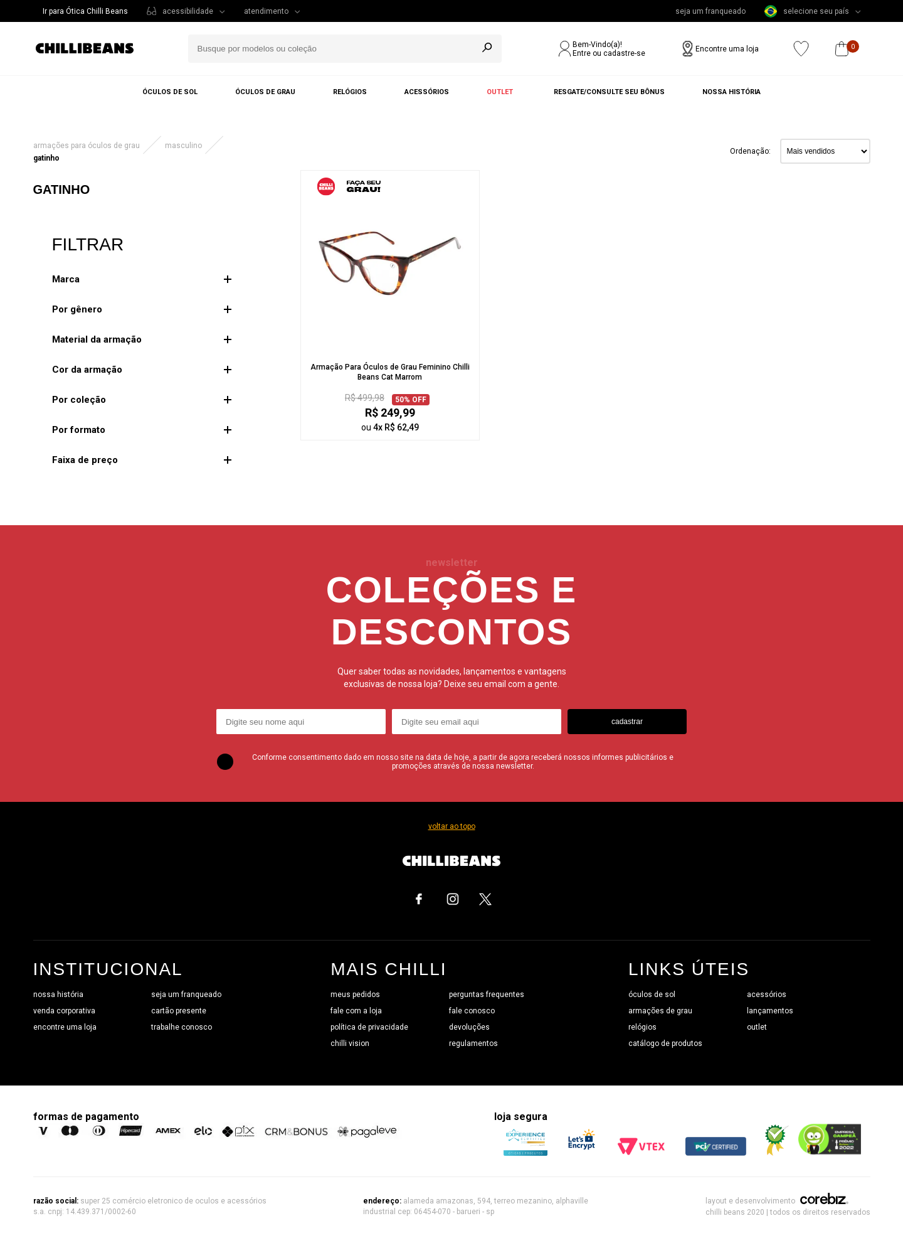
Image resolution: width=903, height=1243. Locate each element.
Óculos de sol (170, 92)
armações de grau (660, 1010)
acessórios (766, 994)
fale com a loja (356, 1010)
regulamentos (473, 1043)
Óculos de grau (265, 92)
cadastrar (627, 721)
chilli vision (349, 1043)
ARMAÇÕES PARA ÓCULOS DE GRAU (86, 145)
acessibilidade (187, 11)
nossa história (58, 994)
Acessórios (426, 92)
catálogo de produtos (665, 1043)
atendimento (266, 11)
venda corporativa (64, 1010)
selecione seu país (806, 11)
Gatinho (46, 158)
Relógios (350, 92)
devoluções (469, 1027)
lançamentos (770, 1010)
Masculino (183, 145)
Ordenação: (750, 151)
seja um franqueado (710, 11)
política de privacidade (369, 1027)
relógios (642, 1027)
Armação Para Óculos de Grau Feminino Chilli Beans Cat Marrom (390, 372)
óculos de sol (651, 994)
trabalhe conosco (181, 1027)
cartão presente (178, 1010)
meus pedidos (355, 994)
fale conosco (472, 1010)
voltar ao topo (451, 826)
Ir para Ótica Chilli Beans (85, 11)
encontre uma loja (65, 1027)
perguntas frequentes (486, 994)
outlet (757, 1027)
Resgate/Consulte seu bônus (609, 92)
